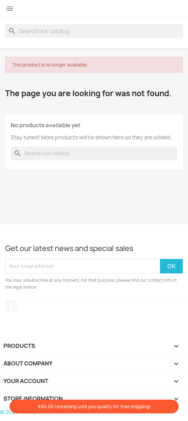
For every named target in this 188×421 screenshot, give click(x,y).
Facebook (11, 306)
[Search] (94, 31)
